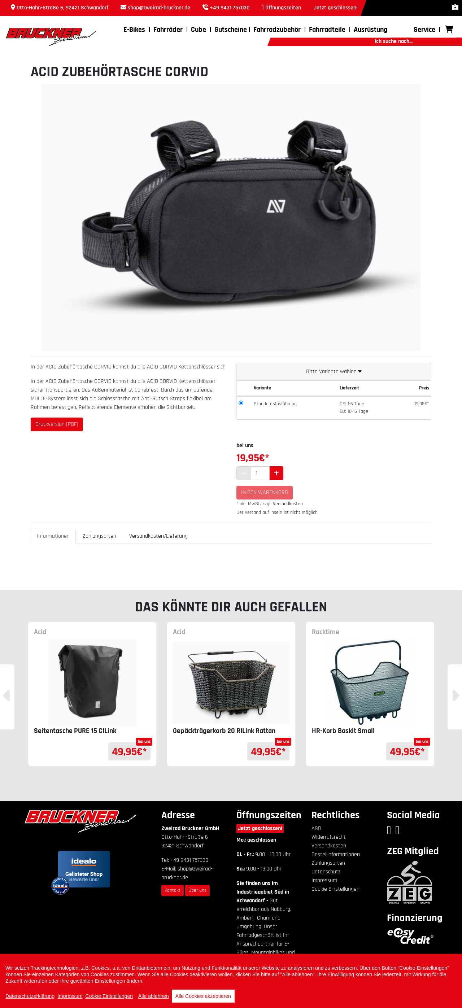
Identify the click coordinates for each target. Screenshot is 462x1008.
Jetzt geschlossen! (260, 828)
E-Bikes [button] (134, 29)
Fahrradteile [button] (327, 29)
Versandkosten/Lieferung (158, 536)
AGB (316, 828)
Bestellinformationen (335, 854)
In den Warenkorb (264, 492)
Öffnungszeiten (283, 8)
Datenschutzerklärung (30, 996)
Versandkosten (288, 504)
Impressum (324, 880)
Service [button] (424, 29)
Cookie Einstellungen (335, 889)
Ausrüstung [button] (370, 29)
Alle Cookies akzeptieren (203, 996)
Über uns (197, 890)
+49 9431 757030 (229, 8)
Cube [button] (198, 29)
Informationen (53, 536)
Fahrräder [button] (168, 29)
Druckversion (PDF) (56, 424)
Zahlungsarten (99, 536)
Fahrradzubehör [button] (277, 29)
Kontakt (172, 890)
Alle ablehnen (153, 996)
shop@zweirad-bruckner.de (159, 8)
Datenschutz (325, 872)
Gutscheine (230, 29)
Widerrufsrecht (328, 837)
